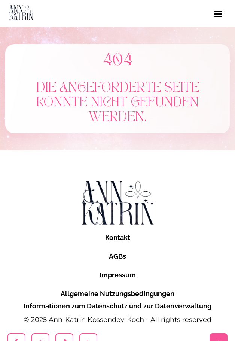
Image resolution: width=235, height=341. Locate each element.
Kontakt (117, 237)
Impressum (118, 275)
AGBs (117, 256)
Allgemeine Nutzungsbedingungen (117, 294)
